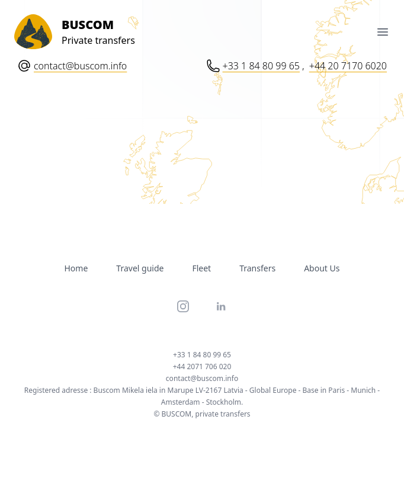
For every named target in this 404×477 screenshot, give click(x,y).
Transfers (257, 268)
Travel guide (139, 268)
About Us (321, 268)
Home (76, 268)
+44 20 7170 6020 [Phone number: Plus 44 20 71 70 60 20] (348, 65)
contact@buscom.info (80, 65)
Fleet (201, 268)
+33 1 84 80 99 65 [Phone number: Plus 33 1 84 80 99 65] (261, 65)
